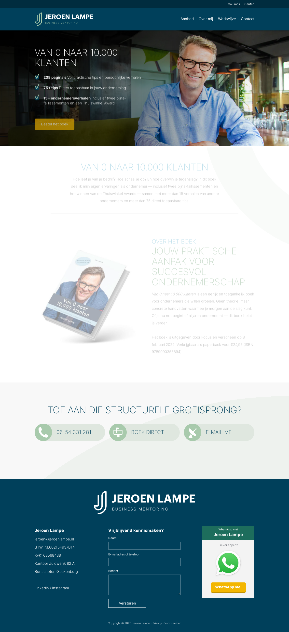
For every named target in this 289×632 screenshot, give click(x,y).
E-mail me (207, 432)
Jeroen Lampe (141, 623)
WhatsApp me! (228, 587)
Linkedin (42, 588)
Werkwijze (227, 19)
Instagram (60, 588)
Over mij (206, 19)
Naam (112, 538)
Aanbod (187, 19)
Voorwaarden (173, 623)
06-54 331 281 (63, 432)
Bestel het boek (54, 125)
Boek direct (136, 432)
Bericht (113, 571)
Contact (247, 19)
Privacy (157, 623)
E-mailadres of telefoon (124, 554)
